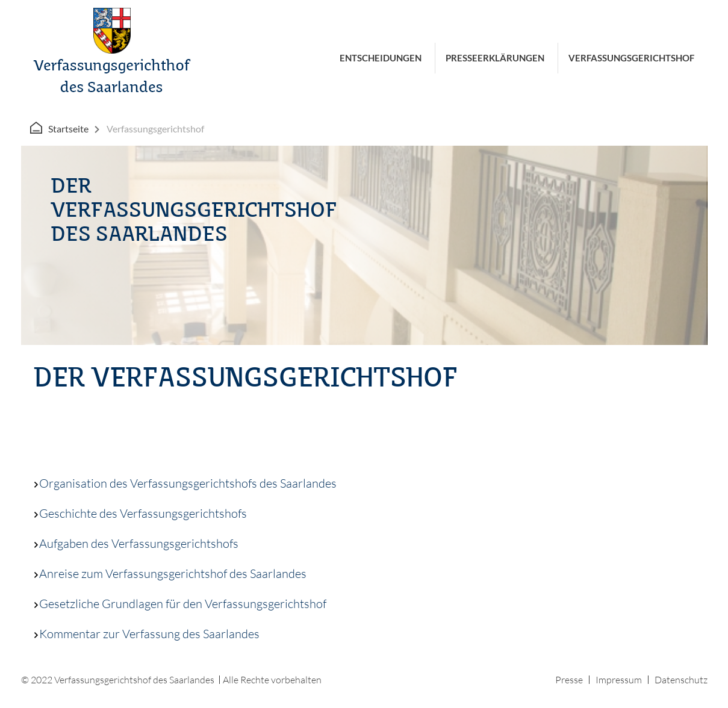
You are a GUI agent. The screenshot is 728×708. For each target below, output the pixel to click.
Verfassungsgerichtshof (631, 57)
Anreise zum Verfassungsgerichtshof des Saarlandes (169, 573)
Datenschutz (681, 679)
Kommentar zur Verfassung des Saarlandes (146, 633)
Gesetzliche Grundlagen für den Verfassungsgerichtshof (179, 603)
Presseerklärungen (495, 57)
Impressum (619, 679)
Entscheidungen (381, 57)
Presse (569, 679)
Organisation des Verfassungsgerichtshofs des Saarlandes (185, 483)
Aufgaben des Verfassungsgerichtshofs (135, 543)
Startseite (68, 128)
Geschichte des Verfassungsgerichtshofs (140, 513)
